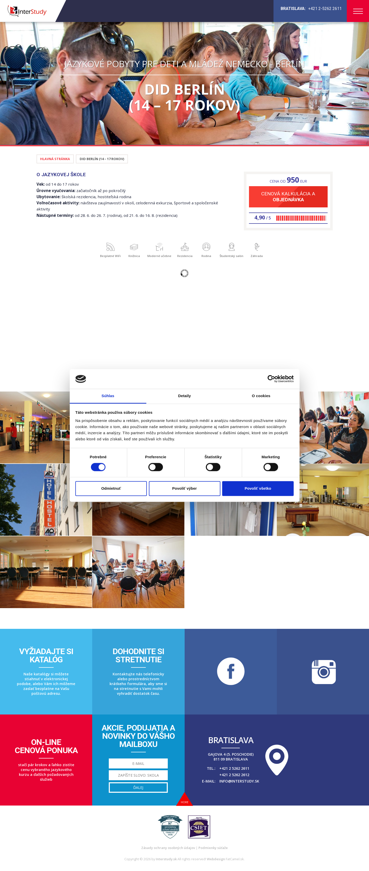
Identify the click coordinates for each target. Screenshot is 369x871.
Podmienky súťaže (213, 847)
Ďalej (138, 787)
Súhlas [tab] (108, 396)
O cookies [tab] (261, 396)
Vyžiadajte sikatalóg (46, 655)
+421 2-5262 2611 (325, 8)
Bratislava (230, 740)
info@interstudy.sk (239, 781)
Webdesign (216, 859)
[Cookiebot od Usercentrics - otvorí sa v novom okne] (271, 379)
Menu (358, 11)
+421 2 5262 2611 (234, 768)
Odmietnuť (111, 488)
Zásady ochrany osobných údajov (168, 847)
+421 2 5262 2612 (234, 774)
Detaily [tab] (184, 396)
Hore (184, 802)
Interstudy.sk (166, 859)
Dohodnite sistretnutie (138, 655)
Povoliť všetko (258, 488)
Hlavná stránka (55, 159)
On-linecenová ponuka (46, 746)
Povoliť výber (184, 488)
